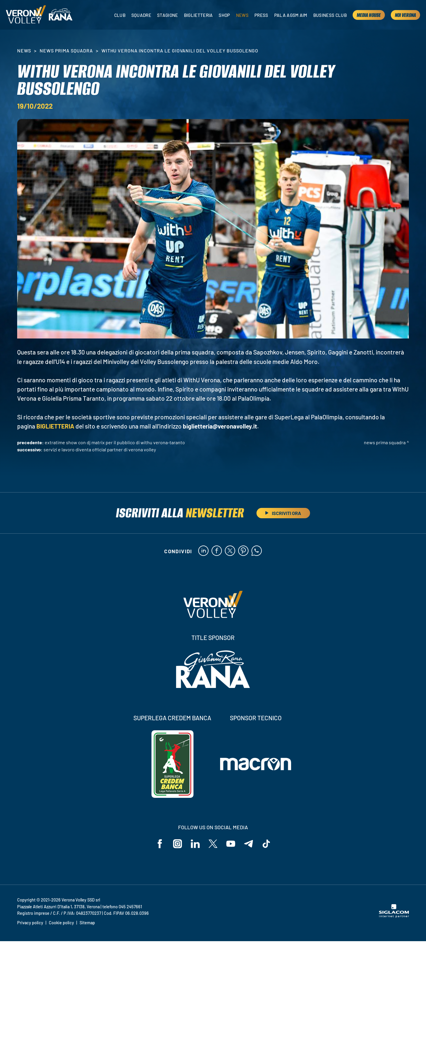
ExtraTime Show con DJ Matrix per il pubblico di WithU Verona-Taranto (115, 442)
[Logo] (26, 15)
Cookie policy (61, 922)
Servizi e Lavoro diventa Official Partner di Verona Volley (99, 449)
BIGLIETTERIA (55, 426)
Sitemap (87, 922)
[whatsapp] (256, 551)
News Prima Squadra (66, 50)
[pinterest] (243, 551)
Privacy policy (30, 922)
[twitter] (230, 551)
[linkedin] (203, 551)
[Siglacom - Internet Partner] (394, 916)
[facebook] (217, 551)
